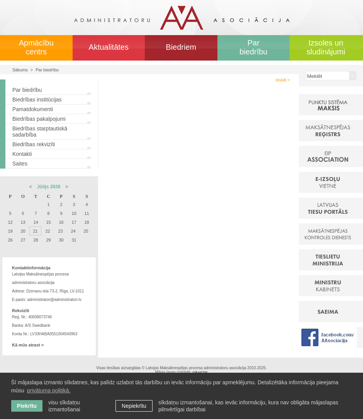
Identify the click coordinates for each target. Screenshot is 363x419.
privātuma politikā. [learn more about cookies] (49, 390)
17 (73, 222)
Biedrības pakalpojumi (39, 119)
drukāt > (283, 80)
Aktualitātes (109, 47)
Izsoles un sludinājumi (326, 47)
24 (73, 231)
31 (73, 240)
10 (73, 213)
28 (35, 240)
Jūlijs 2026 (49, 186)
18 (86, 222)
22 (47, 231)
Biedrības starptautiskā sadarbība (39, 131)
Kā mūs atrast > (28, 345)
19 (10, 231)
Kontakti (22, 154)
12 (10, 222)
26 (10, 240)
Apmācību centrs (36, 47)
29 (48, 240)
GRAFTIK (200, 372)
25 (85, 231)
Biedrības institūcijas (37, 99)
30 (61, 240)
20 (22, 231)
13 (22, 222)
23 (60, 231)
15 (48, 222)
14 (35, 222)
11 (86, 213)
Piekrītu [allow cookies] (27, 406)
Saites (19, 164)
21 (35, 231)
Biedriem (181, 47)
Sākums (20, 70)
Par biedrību (253, 47)
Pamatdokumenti (32, 109)
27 (22, 240)
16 (61, 222)
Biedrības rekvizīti (33, 144)
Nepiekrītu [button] (134, 406)
